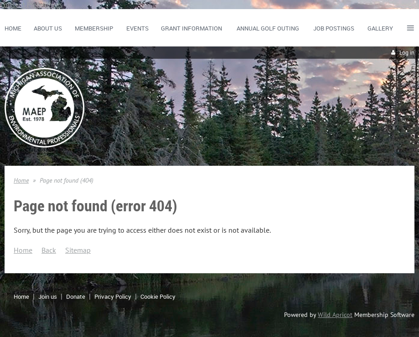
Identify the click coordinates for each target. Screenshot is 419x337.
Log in (406, 52)
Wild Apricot (335, 315)
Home (21, 180)
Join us (47, 296)
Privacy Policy (112, 296)
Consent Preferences (31, 4)
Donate (75, 296)
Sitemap (78, 250)
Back (48, 250)
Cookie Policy (158, 296)
